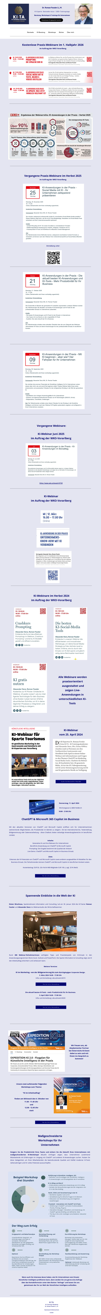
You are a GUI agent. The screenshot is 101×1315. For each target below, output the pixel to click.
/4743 (60, 483)
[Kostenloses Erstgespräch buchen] (51, 20)
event (56, 483)
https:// (42, 483)
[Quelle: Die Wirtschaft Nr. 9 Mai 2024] (71, 781)
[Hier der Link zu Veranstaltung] (50, 875)
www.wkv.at (49, 483)
